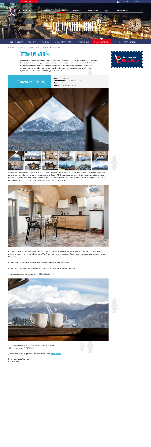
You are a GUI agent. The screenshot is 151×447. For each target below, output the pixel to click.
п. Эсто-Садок (83, 42)
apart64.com (63, 83)
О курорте (45, 10)
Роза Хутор (33, 42)
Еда (106, 10)
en (127, 1)
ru (124, 1)
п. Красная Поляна (101, 42)
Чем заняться (122, 10)
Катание (77, 10)
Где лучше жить (17, 42)
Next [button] (103, 119)
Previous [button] (13, 119)
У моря (117, 42)
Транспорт (93, 10)
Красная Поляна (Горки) (63, 42)
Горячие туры (130, 42)
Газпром (45, 42)
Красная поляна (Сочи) (29, 1)
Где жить (61, 10)
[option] (58, 119)
